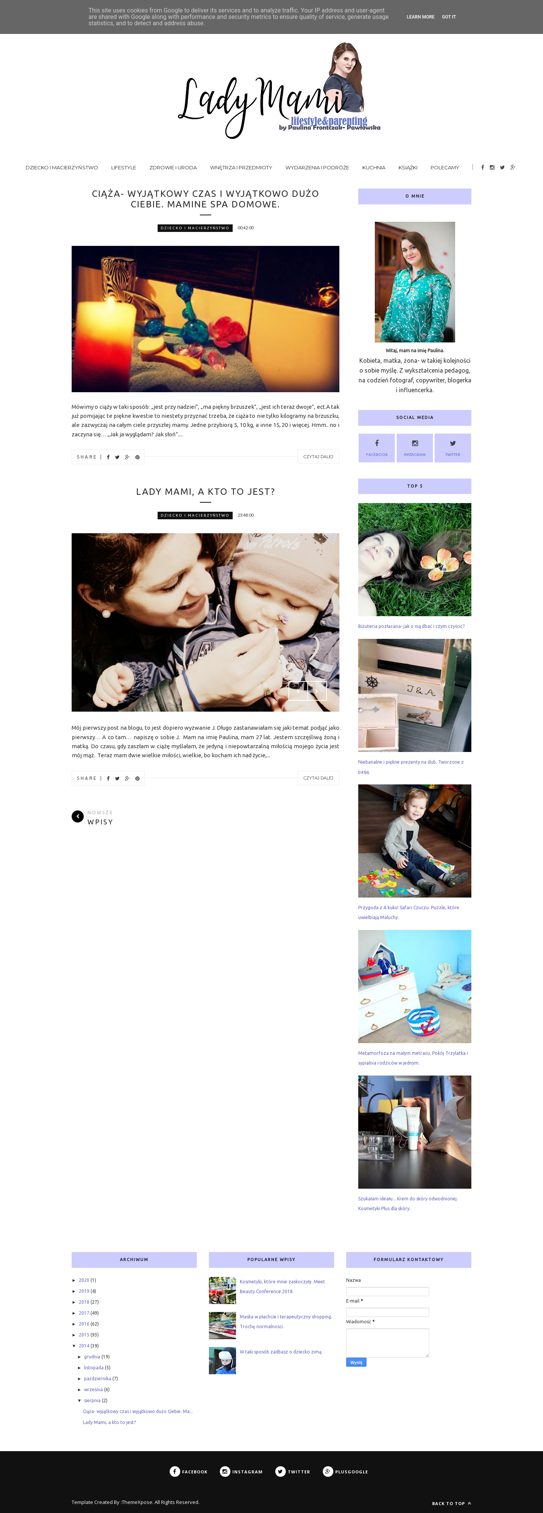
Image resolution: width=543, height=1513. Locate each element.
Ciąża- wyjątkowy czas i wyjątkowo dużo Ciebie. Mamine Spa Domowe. (205, 199)
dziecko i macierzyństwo (195, 228)
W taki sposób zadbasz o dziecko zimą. (281, 1351)
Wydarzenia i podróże (317, 167)
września (93, 1389)
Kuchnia (373, 167)
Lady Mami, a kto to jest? (205, 491)
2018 (84, 1302)
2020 (84, 1280)
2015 (84, 1334)
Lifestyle (123, 167)
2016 (84, 1323)
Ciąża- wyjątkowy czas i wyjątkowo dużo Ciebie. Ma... (138, 1411)
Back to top (451, 1503)
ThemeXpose (137, 1502)
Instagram (415, 447)
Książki (408, 167)
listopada (94, 1367)
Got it (449, 17)
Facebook (377, 447)
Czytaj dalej (318, 456)
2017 (84, 1312)
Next (317, 691)
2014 (84, 1345)
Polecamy (445, 167)
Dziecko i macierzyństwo (62, 167)
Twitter (452, 447)
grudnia (92, 1356)
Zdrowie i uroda (173, 167)
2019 (84, 1291)
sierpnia (92, 1400)
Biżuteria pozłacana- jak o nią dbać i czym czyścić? (411, 626)
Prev (298, 691)
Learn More (421, 17)
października (97, 1378)
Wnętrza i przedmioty (241, 167)
